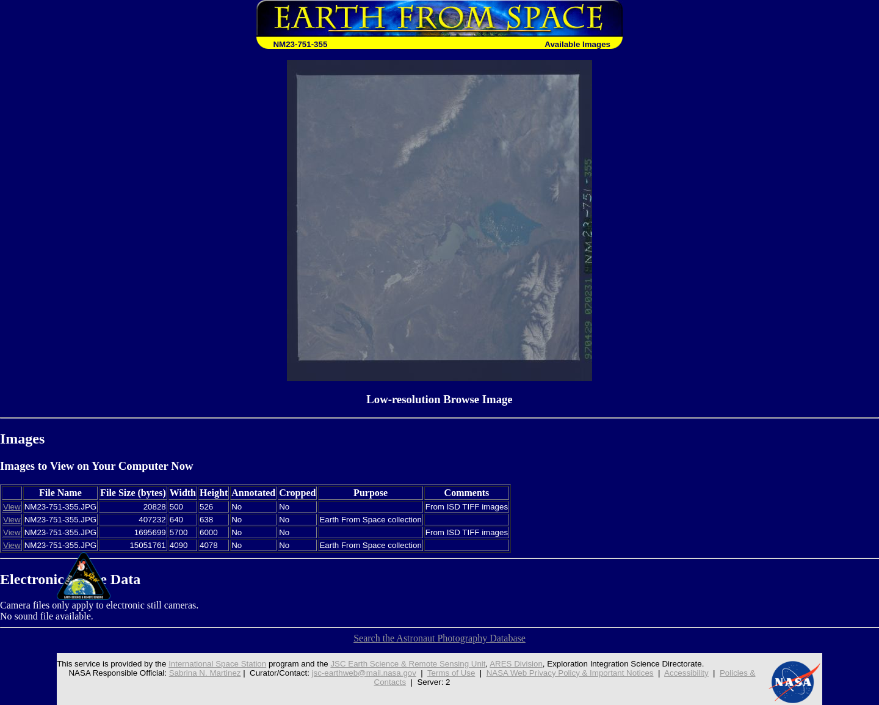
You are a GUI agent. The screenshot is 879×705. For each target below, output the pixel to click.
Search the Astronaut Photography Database (439, 638)
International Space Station (217, 663)
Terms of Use (451, 673)
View (12, 506)
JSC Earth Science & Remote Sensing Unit (407, 663)
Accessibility (686, 673)
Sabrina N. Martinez (205, 673)
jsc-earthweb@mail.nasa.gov (364, 673)
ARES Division (516, 663)
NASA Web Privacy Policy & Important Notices (570, 673)
